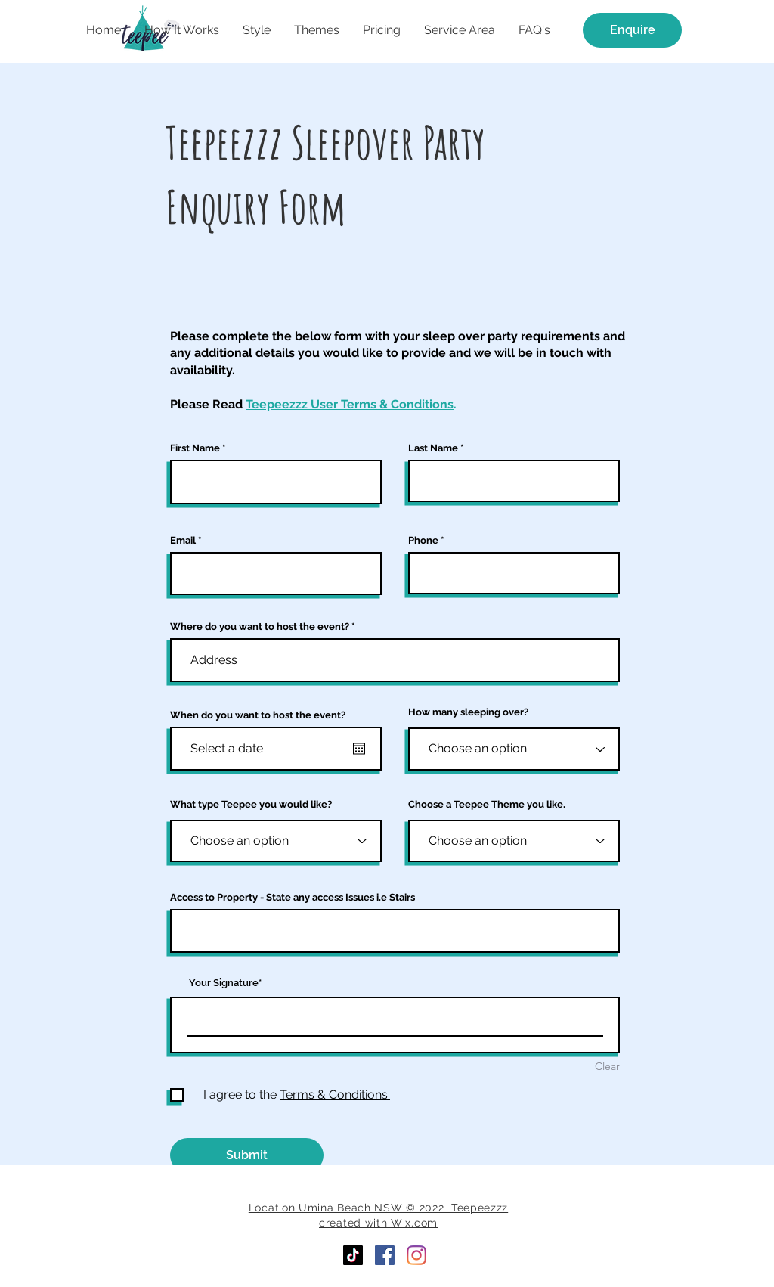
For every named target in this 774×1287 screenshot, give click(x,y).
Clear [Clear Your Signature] (607, 1066)
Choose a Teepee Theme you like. (486, 804)
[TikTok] (353, 1255)
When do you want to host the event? (257, 715)
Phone (423, 540)
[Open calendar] (359, 749)
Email (183, 540)
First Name (195, 448)
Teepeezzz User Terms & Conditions (350, 404)
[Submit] (247, 1155)
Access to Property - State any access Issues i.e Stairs (292, 897)
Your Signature (224, 982)
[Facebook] (385, 1255)
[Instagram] (416, 1255)
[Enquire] (632, 30)
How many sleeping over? (468, 712)
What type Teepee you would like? (251, 804)
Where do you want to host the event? (259, 626)
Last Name (433, 448)
